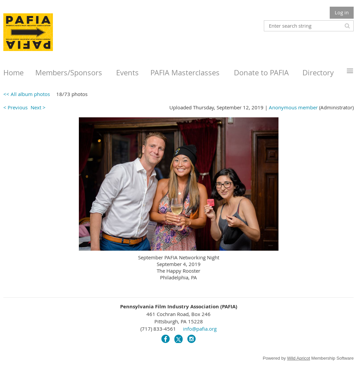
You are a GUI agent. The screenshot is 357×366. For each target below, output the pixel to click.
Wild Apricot (298, 358)
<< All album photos (26, 94)
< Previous (15, 107)
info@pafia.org (200, 328)
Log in (342, 12)
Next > (38, 107)
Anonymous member (293, 107)
